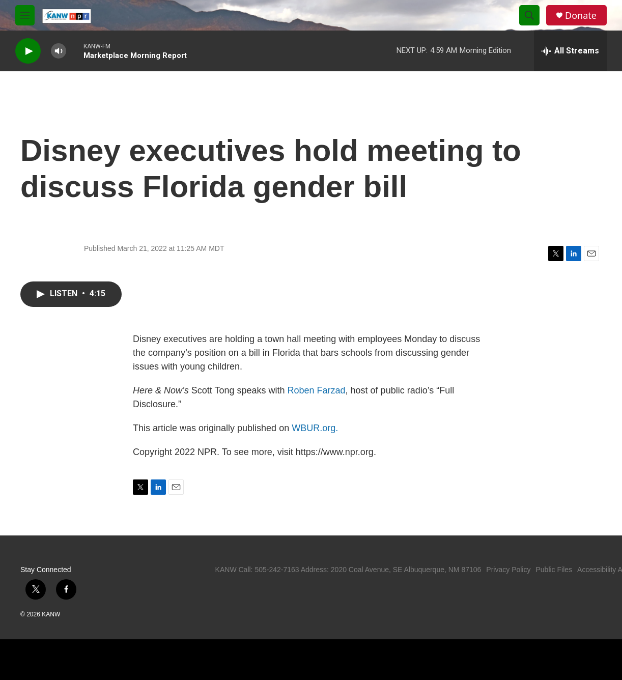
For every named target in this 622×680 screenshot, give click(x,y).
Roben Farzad (317, 390)
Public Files (553, 569)
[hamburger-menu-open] (25, 15)
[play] (28, 51)
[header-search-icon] (529, 15)
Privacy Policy (508, 569)
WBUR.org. (315, 428)
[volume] (58, 51)
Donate (581, 15)
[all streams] (570, 51)
